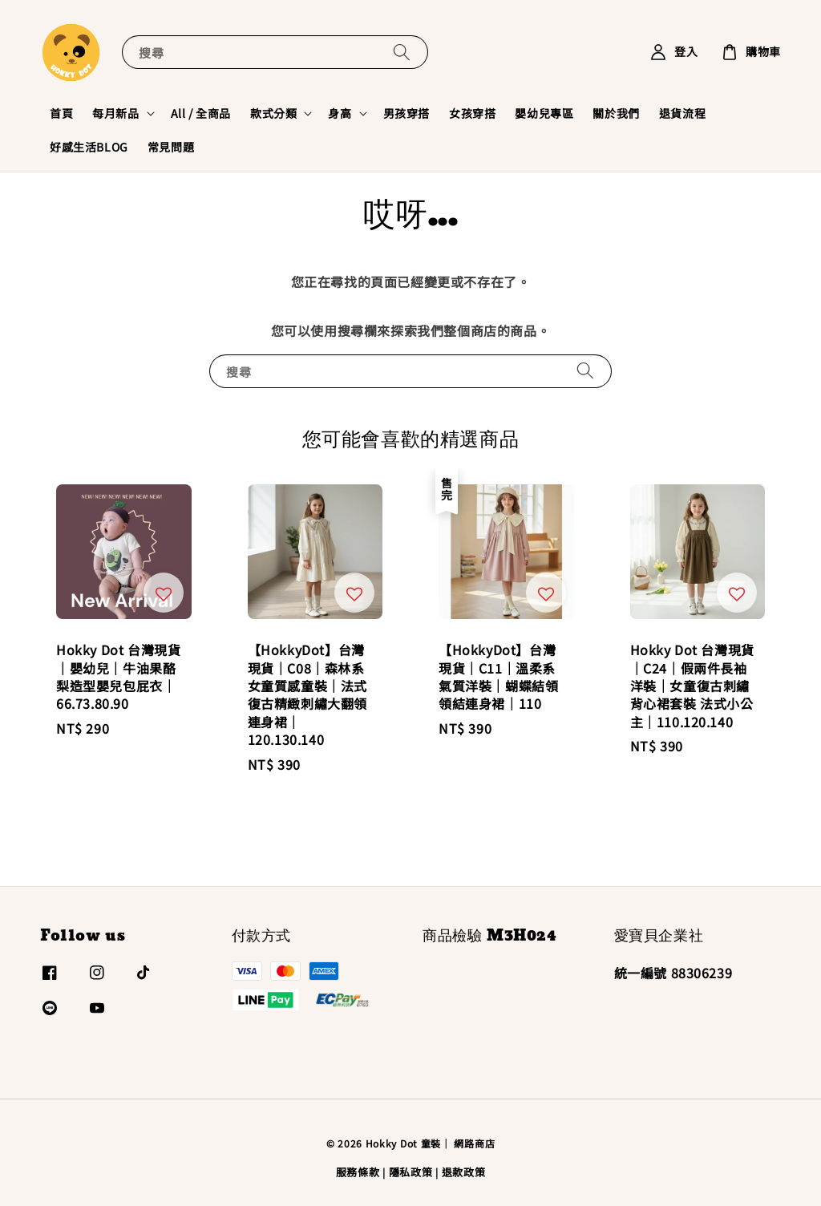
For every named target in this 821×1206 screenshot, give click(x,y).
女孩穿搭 (472, 113)
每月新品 (115, 113)
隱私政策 (411, 1172)
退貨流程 (682, 113)
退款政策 (464, 1172)
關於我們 (615, 113)
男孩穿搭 (406, 113)
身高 (339, 113)
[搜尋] (401, 51)
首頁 (61, 113)
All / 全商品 (201, 113)
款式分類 (273, 113)
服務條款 (358, 1172)
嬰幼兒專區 (544, 113)
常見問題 (171, 147)
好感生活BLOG (89, 147)
